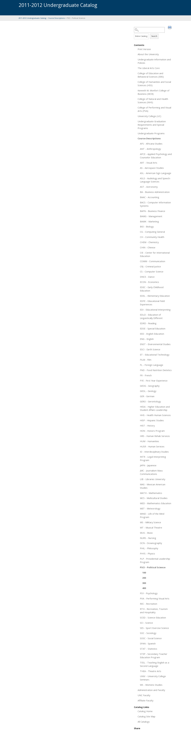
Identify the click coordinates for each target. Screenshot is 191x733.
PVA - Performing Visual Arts (154, 598)
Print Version (144, 49)
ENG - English (147, 338)
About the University (148, 54)
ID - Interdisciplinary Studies (154, 451)
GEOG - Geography (149, 385)
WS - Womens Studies (151, 684)
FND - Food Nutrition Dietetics (156, 370)
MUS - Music (146, 532)
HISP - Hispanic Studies (152, 420)
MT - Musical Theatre (151, 527)
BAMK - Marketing (149, 221)
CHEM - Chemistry (149, 242)
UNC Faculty (144, 695)
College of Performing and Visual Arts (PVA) (154, 109)
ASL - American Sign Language (155, 173)
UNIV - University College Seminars (153, 678)
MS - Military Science (150, 522)
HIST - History (147, 425)
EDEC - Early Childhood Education (151, 289)
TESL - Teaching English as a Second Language (154, 664)
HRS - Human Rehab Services (155, 436)
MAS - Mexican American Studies (152, 486)
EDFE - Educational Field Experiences (152, 302)
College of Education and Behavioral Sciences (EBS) (151, 75)
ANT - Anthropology (150, 148)
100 (144, 572)
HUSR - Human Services (152, 446)
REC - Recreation (148, 603)
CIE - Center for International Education (155, 254)
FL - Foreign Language (151, 364)
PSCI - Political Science (152, 567)
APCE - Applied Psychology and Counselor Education (156, 155)
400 (144, 588)
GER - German (147, 396)
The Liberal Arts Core (149, 68)
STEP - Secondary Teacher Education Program (153, 655)
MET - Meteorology (150, 508)
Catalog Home (145, 711)
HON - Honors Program (152, 430)
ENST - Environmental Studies (155, 344)
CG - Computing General (152, 231)
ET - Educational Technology (154, 354)
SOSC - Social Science (151, 638)
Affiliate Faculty (145, 700)
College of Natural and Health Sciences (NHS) (153, 100)
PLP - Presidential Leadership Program (155, 560)
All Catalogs (144, 721)
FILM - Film (145, 359)
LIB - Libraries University (152, 479)
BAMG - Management (151, 216)
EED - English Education (152, 333)
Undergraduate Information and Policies (154, 61)
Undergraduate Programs (151, 133)
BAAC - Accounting (149, 197)
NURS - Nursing (148, 537)
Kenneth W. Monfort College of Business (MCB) (153, 92)
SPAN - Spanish (148, 643)
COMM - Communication (152, 261)
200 (144, 577)
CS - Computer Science (151, 271)
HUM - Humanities (149, 441)
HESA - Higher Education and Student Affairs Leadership (155, 408)
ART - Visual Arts (148, 162)
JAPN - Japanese (148, 465)
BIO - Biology (147, 226)
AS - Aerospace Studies (152, 167)
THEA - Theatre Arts (150, 671)
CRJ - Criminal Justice (150, 266)
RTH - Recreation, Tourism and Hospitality (154, 610)
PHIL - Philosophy (149, 548)
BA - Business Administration (155, 192)
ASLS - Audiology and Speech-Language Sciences (155, 180)
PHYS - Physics (147, 553)
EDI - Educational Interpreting (155, 309)
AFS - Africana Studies (151, 143)
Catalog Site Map (146, 716)
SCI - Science (146, 622)
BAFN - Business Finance (152, 211)
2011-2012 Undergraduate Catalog (32, 18)
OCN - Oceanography (151, 543)
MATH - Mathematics (151, 493)
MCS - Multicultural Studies (153, 498)
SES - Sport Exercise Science (154, 627)
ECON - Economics (149, 281)
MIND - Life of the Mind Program (152, 515)
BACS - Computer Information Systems (155, 204)
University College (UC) (149, 116)
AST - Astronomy (149, 186)
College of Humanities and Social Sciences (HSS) (154, 83)
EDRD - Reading (148, 323)
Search (154, 36)
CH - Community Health (152, 236)
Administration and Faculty (151, 690)
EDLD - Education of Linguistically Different (151, 316)
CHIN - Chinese (147, 247)
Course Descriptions (56, 18)
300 (144, 582)
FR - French (146, 375)
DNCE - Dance (147, 276)
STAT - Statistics (148, 648)
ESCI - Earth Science (150, 349)
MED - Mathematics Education (155, 503)
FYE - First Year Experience (153, 380)
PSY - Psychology (148, 593)
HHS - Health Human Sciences (155, 415)
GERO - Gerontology (150, 401)
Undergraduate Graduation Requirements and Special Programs (152, 125)
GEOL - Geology (148, 391)
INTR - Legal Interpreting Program (153, 458)
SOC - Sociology (148, 633)
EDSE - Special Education (152, 328)
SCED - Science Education (153, 617)
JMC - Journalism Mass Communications (151, 472)
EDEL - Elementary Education (155, 295)
